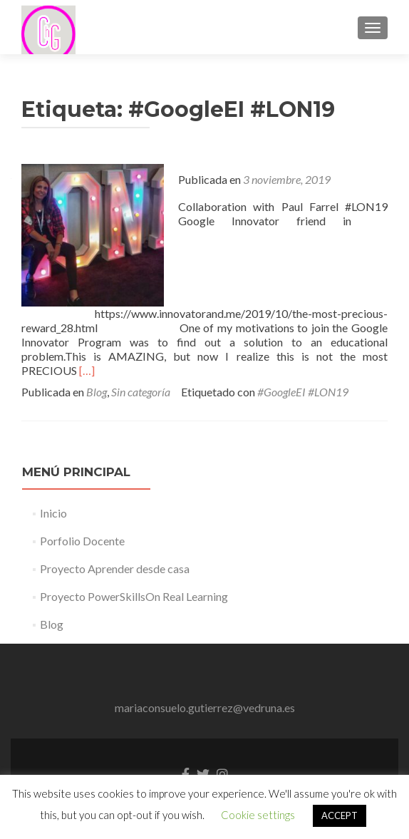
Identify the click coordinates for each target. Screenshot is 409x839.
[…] (87, 370)
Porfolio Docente (82, 540)
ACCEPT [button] (339, 815)
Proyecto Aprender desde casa (115, 568)
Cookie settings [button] (258, 814)
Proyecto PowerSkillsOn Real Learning (134, 596)
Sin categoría (140, 391)
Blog (96, 391)
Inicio (53, 513)
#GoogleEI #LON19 (302, 391)
